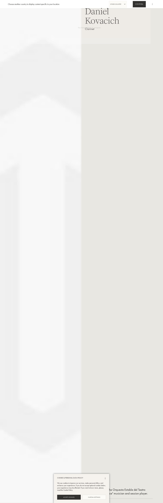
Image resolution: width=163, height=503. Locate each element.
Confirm (139, 4)
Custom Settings (94, 497)
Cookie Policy (68, 490)
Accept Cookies (69, 497)
